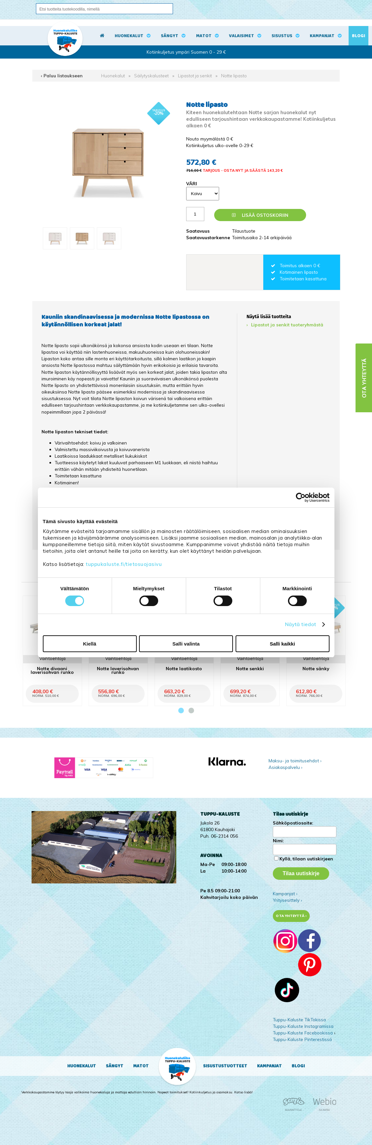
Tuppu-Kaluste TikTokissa (299, 1019)
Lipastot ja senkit (195, 75)
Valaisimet (241, 36)
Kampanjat (322, 36)
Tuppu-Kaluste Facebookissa (303, 1032)
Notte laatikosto (184, 668)
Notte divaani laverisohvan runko (52, 670)
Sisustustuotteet (225, 1066)
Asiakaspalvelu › (285, 767)
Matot (204, 36)
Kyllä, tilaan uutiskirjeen (306, 858)
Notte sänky (315, 668)
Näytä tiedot (300, 624)
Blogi (358, 36)
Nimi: (278, 840)
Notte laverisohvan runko (118, 670)
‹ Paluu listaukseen (62, 75)
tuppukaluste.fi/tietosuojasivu (124, 564)
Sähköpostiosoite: (293, 823)
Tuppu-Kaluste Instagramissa (303, 1026)
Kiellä (89, 644)
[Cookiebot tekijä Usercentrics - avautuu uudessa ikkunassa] (300, 497)
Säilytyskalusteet (151, 75)
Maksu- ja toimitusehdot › (295, 760)
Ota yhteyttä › (291, 916)
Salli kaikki (282, 644)
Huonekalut (129, 36)
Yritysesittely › (287, 900)
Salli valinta (186, 644)
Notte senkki (250, 668)
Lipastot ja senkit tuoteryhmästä (287, 324)
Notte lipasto (234, 75)
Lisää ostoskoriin (260, 215)
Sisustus (282, 36)
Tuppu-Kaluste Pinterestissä (302, 1039)
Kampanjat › (285, 893)
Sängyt (169, 36)
